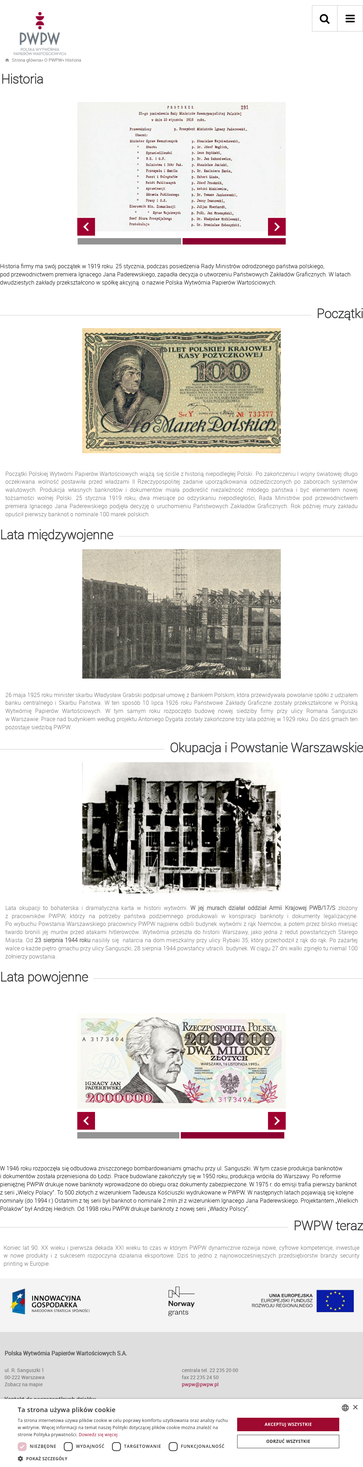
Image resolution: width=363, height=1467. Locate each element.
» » (61, 60)
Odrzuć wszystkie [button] (288, 1441)
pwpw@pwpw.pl (200, 1384)
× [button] (355, 1407)
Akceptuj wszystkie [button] (288, 1424)
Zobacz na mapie (24, 1384)
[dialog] (181, 1433)
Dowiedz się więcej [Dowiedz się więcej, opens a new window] (98, 1435)
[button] (123, 1458)
